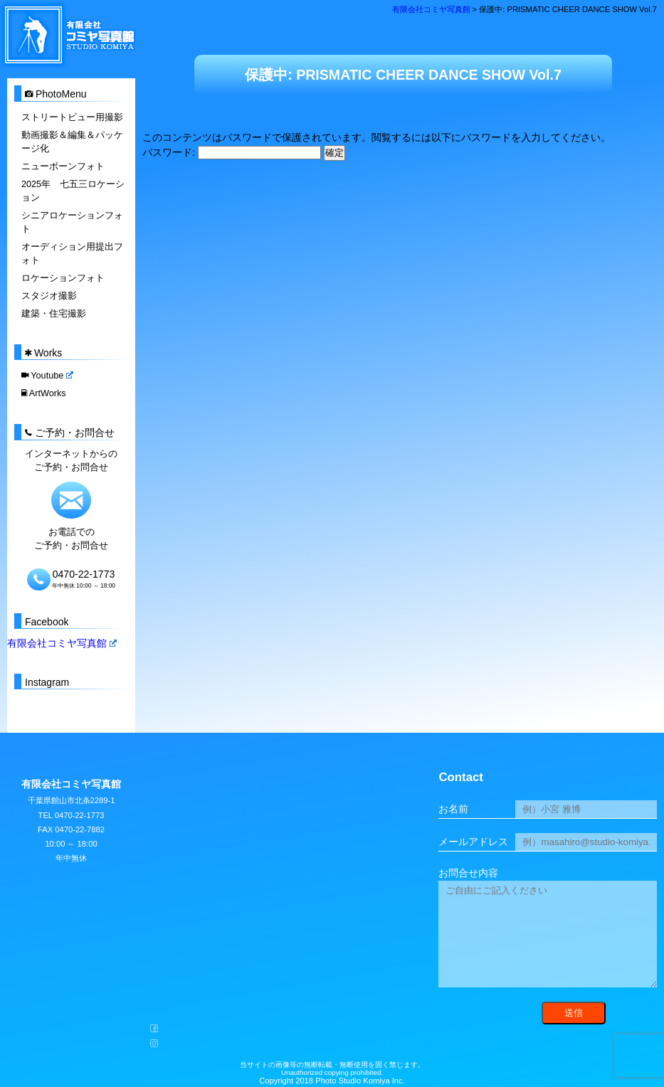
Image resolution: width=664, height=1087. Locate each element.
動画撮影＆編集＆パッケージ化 (72, 142)
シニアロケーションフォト (72, 221)
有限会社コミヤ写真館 (62, 642)
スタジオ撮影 (49, 294)
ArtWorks (43, 393)
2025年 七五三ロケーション (73, 190)
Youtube (47, 375)
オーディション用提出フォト (72, 253)
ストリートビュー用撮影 (72, 117)
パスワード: (231, 152)
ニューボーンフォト (63, 166)
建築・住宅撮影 (53, 312)
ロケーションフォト (63, 277)
